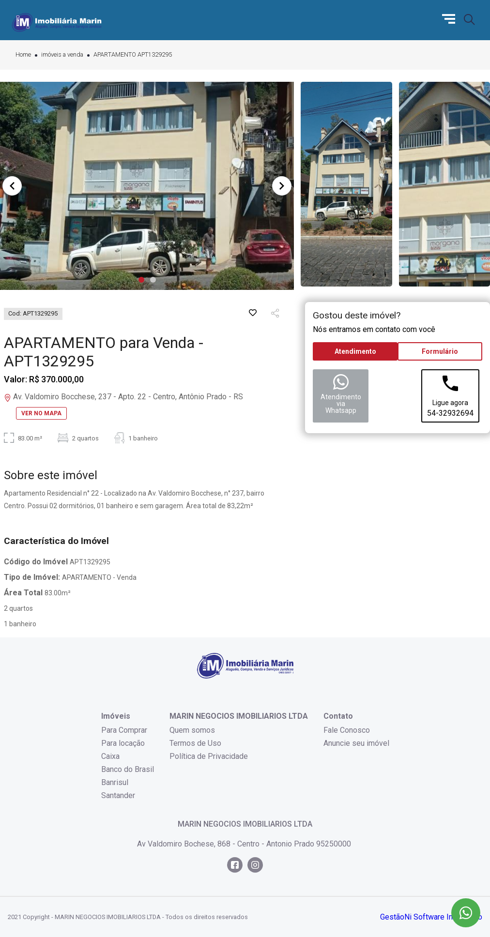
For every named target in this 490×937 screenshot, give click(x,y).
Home (23, 55)
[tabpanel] (147, 186)
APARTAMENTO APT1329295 (132, 55)
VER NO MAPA (41, 413)
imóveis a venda (62, 55)
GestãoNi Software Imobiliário (431, 917)
